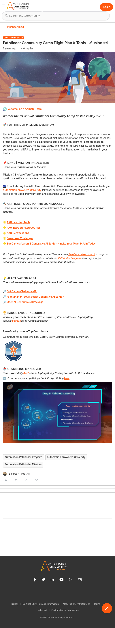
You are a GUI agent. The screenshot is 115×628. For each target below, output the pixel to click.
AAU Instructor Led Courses (23, 227)
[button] (3, 6)
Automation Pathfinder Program (23, 457)
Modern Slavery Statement (76, 604)
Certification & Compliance (65, 610)
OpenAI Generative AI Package (25, 302)
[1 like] (16, 474)
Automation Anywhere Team (25, 109)
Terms (97, 604)
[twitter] (43, 580)
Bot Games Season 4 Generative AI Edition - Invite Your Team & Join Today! (51, 243)
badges (16, 320)
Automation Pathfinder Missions (23, 464)
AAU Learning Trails (18, 222)
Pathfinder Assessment (81, 254)
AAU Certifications (18, 233)
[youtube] (61, 580)
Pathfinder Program (69, 258)
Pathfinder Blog (14, 27)
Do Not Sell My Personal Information (40, 604)
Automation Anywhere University (22, 190)
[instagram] (70, 580)
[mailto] (80, 580)
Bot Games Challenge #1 (22, 291)
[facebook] (35, 580)
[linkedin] (52, 580)
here (66, 378)
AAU (25, 373)
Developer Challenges (20, 238)
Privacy (14, 604)
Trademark (41, 610)
